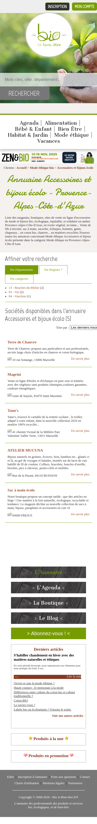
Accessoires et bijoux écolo (75, 168)
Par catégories (19, 279)
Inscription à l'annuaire (32, 777)
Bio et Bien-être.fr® (65, 797)
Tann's (13, 410)
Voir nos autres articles (67, 716)
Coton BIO (21, 700)
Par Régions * (53, 269)
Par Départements (21, 269)
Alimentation (61, 123)
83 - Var (14, 292)
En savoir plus (80, 358)
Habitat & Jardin (28, 135)
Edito (10, 777)
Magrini (14, 374)
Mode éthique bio (42, 168)
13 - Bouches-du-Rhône (24, 288)
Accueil (21, 168)
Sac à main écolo (21, 490)
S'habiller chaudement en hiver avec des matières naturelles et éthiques (44, 657)
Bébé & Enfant (33, 129)
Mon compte (84, 6)
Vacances (48, 141)
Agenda (29, 123)
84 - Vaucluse (17, 296)
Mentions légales (53, 783)
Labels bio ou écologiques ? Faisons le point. (42, 709)
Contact (85, 777)
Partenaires (75, 783)
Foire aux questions (63, 777)
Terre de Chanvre (22, 342)
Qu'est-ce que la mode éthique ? (34, 683)
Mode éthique (71, 135)
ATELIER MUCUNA (25, 450)
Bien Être (70, 129)
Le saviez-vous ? (24, 705)
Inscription (57, 6)
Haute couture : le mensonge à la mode (39, 688)
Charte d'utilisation (26, 783)
